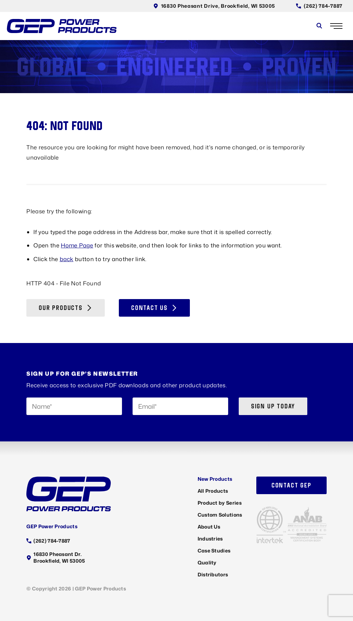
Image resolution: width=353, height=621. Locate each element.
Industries (210, 538)
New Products (215, 479)
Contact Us (154, 307)
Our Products (65, 307)
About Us (209, 526)
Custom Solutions (220, 514)
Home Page (77, 245)
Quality (207, 562)
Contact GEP (291, 485)
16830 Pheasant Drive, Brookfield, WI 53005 (214, 5)
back (66, 259)
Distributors (213, 574)
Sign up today (273, 406)
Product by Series (220, 502)
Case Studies (214, 550)
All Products (213, 490)
